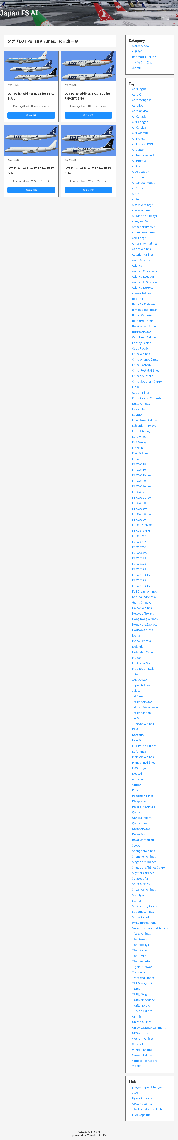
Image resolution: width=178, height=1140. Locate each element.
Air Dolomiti (140, 133)
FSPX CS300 (139, 552)
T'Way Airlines (141, 933)
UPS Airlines (140, 1033)
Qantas (137, 812)
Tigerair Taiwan (142, 967)
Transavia (138, 972)
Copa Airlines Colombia (147, 398)
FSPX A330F (139, 508)
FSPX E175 (139, 563)
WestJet (137, 1044)
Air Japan (138, 149)
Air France (138, 138)
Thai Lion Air (140, 950)
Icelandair (138, 646)
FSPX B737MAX (142, 525)
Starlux (137, 900)
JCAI (135, 1092)
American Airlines (143, 232)
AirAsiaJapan (140, 171)
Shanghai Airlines (143, 851)
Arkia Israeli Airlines (144, 243)
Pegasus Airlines (142, 795)
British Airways (141, 331)
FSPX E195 (139, 580)
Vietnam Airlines (143, 1038)
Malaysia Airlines (143, 757)
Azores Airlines (141, 293)
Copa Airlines (140, 392)
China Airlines (141, 354)
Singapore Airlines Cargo (148, 867)
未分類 (136, 68)
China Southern (142, 376)
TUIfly (136, 989)
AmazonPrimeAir (143, 227)
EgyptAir (138, 414)
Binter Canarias (142, 315)
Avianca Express (142, 287)
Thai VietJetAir (142, 961)
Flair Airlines (140, 453)
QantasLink (139, 823)
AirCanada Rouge (143, 182)
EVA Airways (140, 442)
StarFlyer (138, 895)
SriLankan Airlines (144, 889)
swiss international (144, 922)
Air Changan (140, 122)
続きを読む (31, 115)
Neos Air (137, 773)
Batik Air (137, 298)
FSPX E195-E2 (141, 585)
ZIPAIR (136, 1066)
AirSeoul (137, 199)
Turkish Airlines (142, 1011)
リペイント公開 (142, 62)
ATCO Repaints (142, 1103)
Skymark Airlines (143, 873)
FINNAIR (137, 448)
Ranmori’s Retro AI (144, 57)
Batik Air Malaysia (143, 304)
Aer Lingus (139, 89)
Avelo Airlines (141, 260)
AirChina (137, 188)
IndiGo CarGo (141, 663)
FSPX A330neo (141, 514)
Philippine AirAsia (143, 806)
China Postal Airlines (145, 370)
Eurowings (139, 436)
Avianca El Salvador (145, 282)
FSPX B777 (139, 541)
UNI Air (136, 1016)
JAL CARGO (139, 679)
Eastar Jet (139, 409)
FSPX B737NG (141, 530)
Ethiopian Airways (144, 425)
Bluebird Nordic (142, 320)
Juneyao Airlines (143, 724)
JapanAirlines (141, 685)
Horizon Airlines (142, 630)
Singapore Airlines (144, 862)
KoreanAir (138, 735)
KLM (135, 729)
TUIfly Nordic (141, 1005)
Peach (136, 790)
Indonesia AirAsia (143, 668)
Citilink (136, 387)
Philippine (139, 801)
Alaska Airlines (141, 210)
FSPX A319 (139, 470)
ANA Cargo (139, 238)
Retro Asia (139, 834)
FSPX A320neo (141, 486)
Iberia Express (141, 641)
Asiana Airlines (141, 249)
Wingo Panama (142, 1049)
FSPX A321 (139, 492)
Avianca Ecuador (143, 276)
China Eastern (141, 365)
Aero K (136, 94)
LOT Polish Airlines (144, 746)
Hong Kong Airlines (145, 619)
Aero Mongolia (141, 100)
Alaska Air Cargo (142, 205)
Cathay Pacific (141, 343)
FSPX (135, 459)
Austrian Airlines (142, 254)
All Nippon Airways (144, 216)
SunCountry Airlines (145, 906)
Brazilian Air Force (144, 326)
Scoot (136, 845)
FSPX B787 (139, 547)
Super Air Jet (140, 917)
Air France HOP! (142, 144)
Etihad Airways (141, 431)
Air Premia (139, 160)
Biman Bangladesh (144, 309)
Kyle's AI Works (142, 1098)
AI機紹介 (137, 51)
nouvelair (138, 779)
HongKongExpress (144, 624)
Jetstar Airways (142, 702)
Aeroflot (137, 105)
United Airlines (141, 1022)
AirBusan (138, 177)
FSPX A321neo (141, 497)
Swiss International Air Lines (150, 928)
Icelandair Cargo (143, 652)
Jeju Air (137, 690)
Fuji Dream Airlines (144, 591)
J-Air (135, 674)
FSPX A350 (139, 519)
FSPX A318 (139, 464)
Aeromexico (140, 111)
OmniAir (137, 784)
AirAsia (136, 166)
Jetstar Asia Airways (145, 707)
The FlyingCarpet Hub (147, 1109)
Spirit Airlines (141, 884)
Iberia (136, 635)
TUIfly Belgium (142, 994)
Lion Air (137, 740)
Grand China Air (142, 602)
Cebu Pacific (140, 348)
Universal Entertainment (149, 1027)
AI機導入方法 (140, 46)
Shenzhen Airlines (144, 856)
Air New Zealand (143, 155)
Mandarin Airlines (143, 762)
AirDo (135, 194)
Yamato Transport (144, 1060)
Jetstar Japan (141, 713)
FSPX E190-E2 (141, 574)
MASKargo (139, 768)
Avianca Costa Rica (144, 271)
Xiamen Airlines (142, 1055)
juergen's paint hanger (147, 1087)
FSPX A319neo (141, 475)
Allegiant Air (140, 221)
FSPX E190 (139, 569)
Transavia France (143, 978)
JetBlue (137, 696)
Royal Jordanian (143, 839)
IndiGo (136, 657)
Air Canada (139, 116)
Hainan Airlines (142, 608)
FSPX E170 (139, 558)
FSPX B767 (139, 536)
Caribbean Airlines (144, 337)
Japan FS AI (19, 13)
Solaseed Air (140, 878)
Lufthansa (139, 751)
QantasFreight (142, 817)
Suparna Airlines (143, 911)
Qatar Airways (141, 828)
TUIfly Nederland (143, 1000)
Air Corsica (139, 127)
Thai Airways (140, 944)
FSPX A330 (139, 503)
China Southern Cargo (147, 381)
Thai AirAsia (139, 939)
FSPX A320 (139, 481)
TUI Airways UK (142, 983)
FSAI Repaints (141, 1114)
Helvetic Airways (143, 613)
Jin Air (136, 718)
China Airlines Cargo (145, 359)
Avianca (137, 265)
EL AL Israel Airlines (144, 420)
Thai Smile (139, 956)
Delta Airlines (141, 403)
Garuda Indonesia (144, 597)
